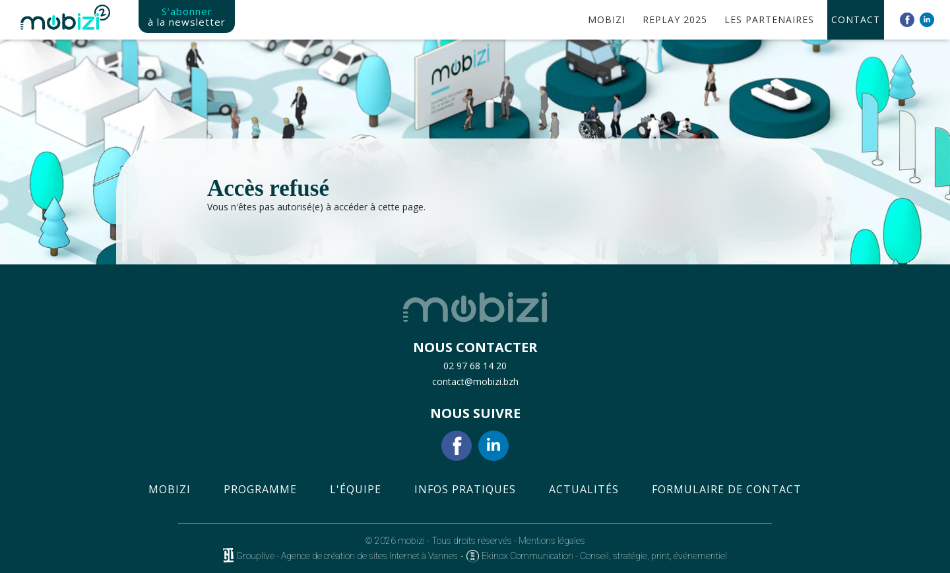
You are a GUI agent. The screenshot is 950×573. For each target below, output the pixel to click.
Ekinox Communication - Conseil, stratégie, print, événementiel (604, 556)
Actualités (584, 489)
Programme (260, 489)
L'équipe (355, 489)
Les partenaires (769, 19)
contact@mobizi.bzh (475, 381)
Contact (855, 19)
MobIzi (606, 19)
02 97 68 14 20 (475, 365)
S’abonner (187, 16)
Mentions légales (552, 540)
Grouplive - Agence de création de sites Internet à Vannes (347, 556)
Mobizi (169, 489)
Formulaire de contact (727, 489)
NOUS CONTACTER (475, 347)
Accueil (571, 20)
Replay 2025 (675, 19)
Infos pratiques (465, 489)
